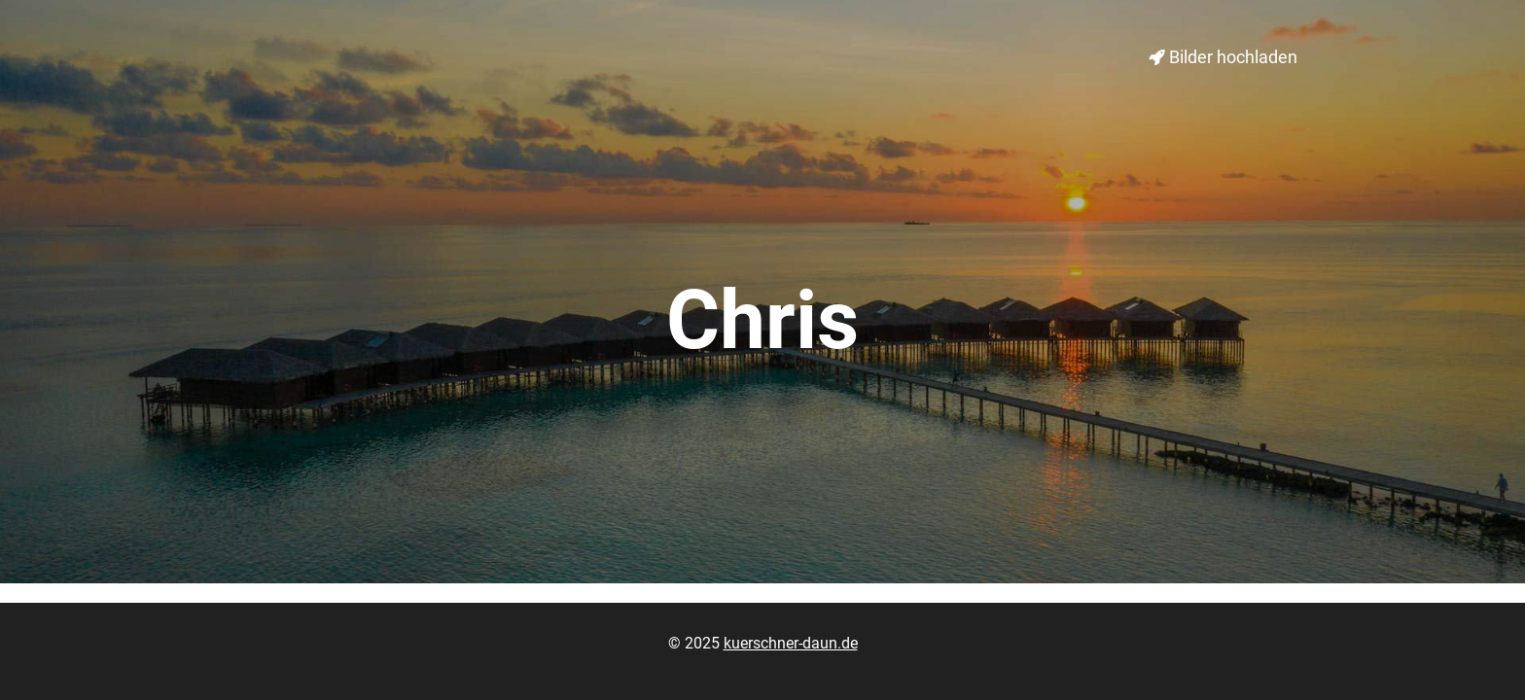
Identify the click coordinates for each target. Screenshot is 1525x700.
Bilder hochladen (1222, 57)
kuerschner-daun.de (791, 643)
